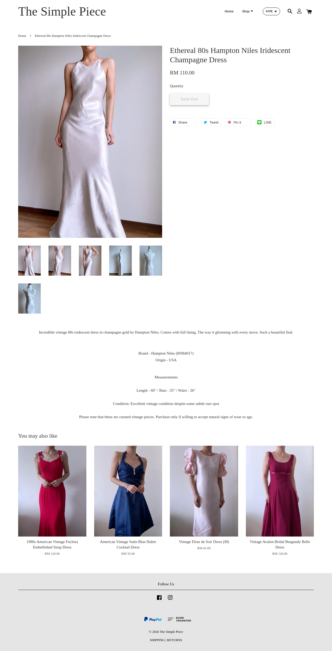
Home (229, 11)
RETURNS (174, 640)
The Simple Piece (62, 11)
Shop (248, 11)
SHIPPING (157, 640)
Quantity (177, 86)
